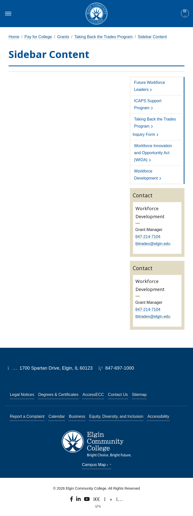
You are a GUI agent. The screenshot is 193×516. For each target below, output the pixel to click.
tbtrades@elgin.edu (152, 244)
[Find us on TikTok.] (108, 500)
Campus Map (96, 465)
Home (14, 37)
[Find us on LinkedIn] (78, 500)
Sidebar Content (152, 37)
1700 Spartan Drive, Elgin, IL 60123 (50, 368)
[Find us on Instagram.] (119, 500)
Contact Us (118, 394)
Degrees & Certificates (58, 394)
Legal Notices (22, 394)
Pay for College (38, 37)
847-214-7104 (148, 237)
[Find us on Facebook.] (72, 500)
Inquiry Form (144, 134)
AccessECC (93, 394)
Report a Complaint (27, 416)
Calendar (57, 416)
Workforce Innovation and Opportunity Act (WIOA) (153, 153)
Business (77, 416)
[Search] (185, 14)
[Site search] (185, 13)
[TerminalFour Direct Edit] (96, 506)
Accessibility (158, 416)
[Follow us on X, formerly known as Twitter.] (97, 500)
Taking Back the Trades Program (103, 37)
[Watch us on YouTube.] (87, 500)
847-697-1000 (116, 368)
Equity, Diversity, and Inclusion (116, 416)
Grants (63, 37)
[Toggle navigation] (7, 14)
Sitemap (139, 394)
